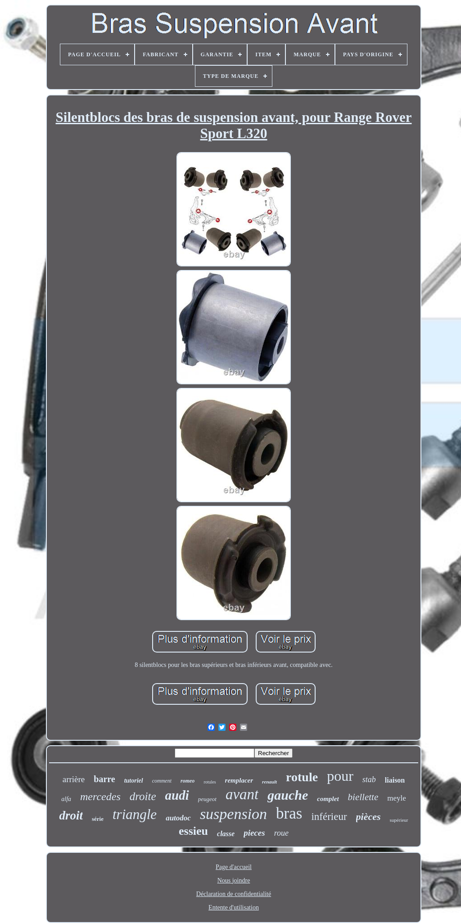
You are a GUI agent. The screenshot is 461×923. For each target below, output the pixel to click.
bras (289, 813)
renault (269, 781)
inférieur (329, 816)
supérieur (399, 820)
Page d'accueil (234, 867)
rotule (302, 777)
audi (177, 795)
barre (104, 779)
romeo (187, 781)
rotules (209, 781)
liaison (395, 780)
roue (281, 832)
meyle (396, 798)
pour (340, 776)
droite (143, 796)
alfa (66, 799)
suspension (233, 814)
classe (226, 833)
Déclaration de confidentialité (233, 894)
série (98, 818)
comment (162, 781)
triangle (135, 814)
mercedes (100, 796)
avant (242, 794)
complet (328, 798)
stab (369, 779)
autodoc (178, 818)
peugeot (207, 799)
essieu (193, 830)
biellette (363, 797)
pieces (254, 832)
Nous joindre (233, 880)
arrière (74, 779)
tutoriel (133, 780)
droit (71, 815)
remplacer (239, 780)
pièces (368, 816)
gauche (287, 795)
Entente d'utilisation (233, 907)
